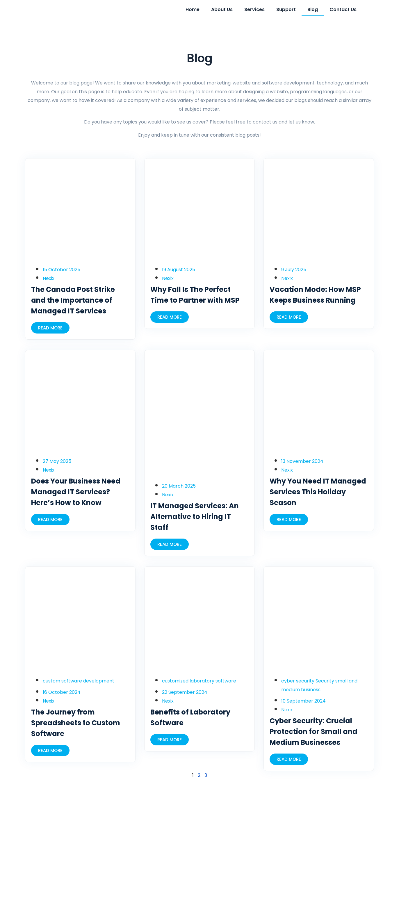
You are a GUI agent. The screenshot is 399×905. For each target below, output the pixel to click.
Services (254, 9)
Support (286, 9)
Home (193, 9)
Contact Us (343, 9)
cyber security (297, 681)
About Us (222, 9)
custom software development (78, 681)
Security (325, 681)
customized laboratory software (199, 681)
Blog (312, 9)
